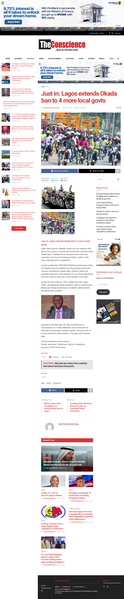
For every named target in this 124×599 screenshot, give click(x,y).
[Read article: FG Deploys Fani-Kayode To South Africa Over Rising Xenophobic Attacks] (81, 481)
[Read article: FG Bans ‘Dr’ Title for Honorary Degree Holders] (53, 481)
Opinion (91, 59)
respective (45, 347)
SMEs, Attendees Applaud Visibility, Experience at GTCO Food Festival (24, 190)
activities (53, 251)
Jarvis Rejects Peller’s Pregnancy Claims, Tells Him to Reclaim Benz (107, 205)
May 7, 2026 (63, 468)
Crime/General (75, 508)
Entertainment (54, 59)
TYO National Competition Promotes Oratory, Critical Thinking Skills (21, 178)
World (102, 59)
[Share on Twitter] (96, 171)
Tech (111, 59)
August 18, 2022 (67, 108)
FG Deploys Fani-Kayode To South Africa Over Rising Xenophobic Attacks (23, 66)
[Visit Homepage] (62, 45)
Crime (41, 59)
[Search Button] (118, 59)
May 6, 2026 (61, 532)
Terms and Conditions (62, 589)
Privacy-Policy (78, 587)
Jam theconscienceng (51, 108)
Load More (19, 228)
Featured (70, 59)
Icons (81, 59)
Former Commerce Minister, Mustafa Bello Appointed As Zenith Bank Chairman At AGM (23, 91)
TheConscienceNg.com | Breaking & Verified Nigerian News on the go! (76, 592)
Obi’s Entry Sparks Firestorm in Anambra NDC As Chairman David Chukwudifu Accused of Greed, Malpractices (19, 104)
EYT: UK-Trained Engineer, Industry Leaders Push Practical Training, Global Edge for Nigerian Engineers (24, 116)
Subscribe (103, 292)
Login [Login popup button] (118, 33)
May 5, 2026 (61, 565)
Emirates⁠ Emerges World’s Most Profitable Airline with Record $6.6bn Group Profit (108, 196)
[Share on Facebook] (59, 171)
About (57, 587)
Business (18, 59)
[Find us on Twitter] (112, 33)
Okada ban (57, 383)
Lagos (48, 383)
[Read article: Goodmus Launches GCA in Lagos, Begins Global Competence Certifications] (53, 512)
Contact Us (66, 587)
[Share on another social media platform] (118, 171)
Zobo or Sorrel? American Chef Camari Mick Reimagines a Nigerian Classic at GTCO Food (23, 165)
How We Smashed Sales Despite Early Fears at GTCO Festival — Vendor (23, 141)
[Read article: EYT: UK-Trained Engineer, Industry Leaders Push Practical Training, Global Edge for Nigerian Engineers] (53, 542)
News (8, 59)
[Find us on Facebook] (109, 33)
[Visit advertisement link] (62, 15)
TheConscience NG (51, 468)
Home (43, 86)
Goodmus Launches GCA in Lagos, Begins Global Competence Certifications (24, 78)
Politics (30, 59)
